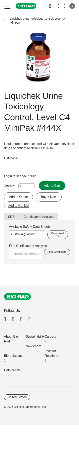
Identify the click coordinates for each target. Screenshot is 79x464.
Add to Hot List (18, 205)
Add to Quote (18, 197)
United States (17, 397)
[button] (5, 20)
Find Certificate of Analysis (28, 245)
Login (8, 176)
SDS (11, 217)
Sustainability (35, 336)
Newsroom (33, 346)
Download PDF (57, 235)
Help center (12, 370)
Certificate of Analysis (38, 217)
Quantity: (9, 185)
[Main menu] (7, 6)
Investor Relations (51, 353)
